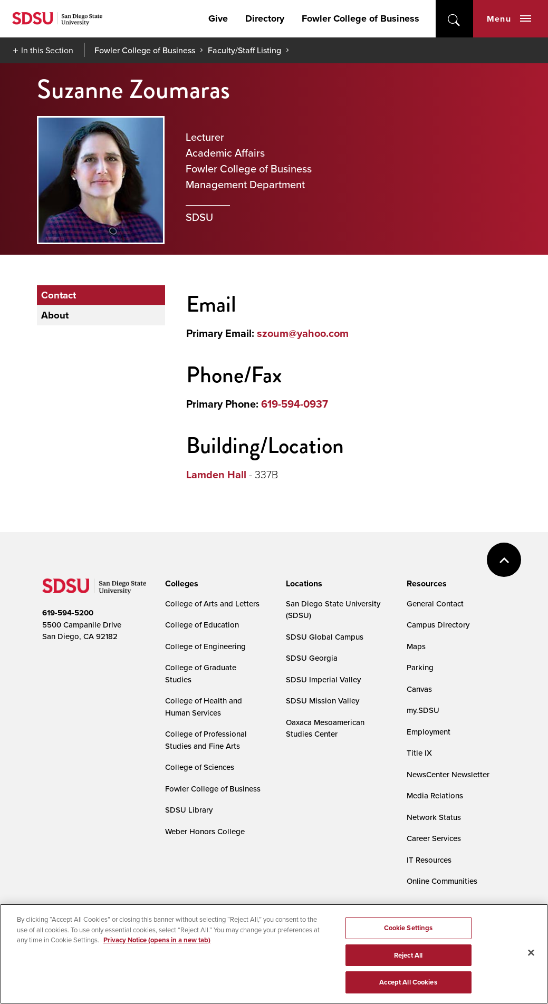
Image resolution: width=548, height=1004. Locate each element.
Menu (509, 19)
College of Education (202, 624)
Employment (428, 731)
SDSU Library (189, 809)
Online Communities (442, 880)
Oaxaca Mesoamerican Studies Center (325, 728)
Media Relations (435, 795)
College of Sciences (199, 767)
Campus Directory (438, 624)
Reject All (408, 956)
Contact (60, 295)
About (56, 316)
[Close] (531, 952)
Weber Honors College (205, 831)
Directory (264, 18)
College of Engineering (205, 646)
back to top (504, 560)
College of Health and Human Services (203, 706)
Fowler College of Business (360, 18)
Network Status (434, 817)
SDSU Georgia (312, 657)
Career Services (434, 838)
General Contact (435, 603)
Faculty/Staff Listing (244, 50)
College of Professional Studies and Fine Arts (206, 739)
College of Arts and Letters (212, 603)
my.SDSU (423, 710)
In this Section (47, 50)
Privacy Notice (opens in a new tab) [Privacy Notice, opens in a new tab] (156, 940)
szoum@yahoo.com (303, 333)
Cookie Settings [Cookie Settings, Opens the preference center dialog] (408, 928)
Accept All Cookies (408, 983)
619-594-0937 (294, 404)
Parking (420, 667)
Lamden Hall (216, 474)
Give (218, 18)
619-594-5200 (67, 613)
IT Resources (429, 859)
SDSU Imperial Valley (323, 679)
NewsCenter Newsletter (448, 774)
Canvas (419, 688)
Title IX (419, 752)
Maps (416, 646)
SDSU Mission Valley (322, 700)
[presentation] (180, 583)
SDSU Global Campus (324, 636)
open (454, 18)
